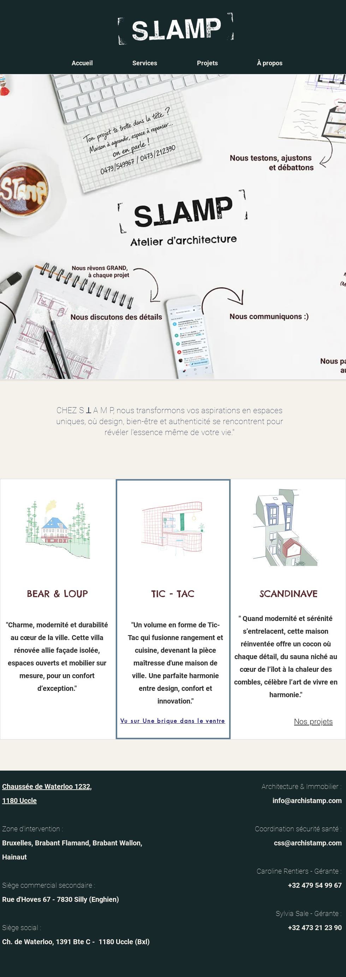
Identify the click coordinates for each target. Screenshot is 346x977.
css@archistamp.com (308, 843)
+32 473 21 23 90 (315, 927)
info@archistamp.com (307, 800)
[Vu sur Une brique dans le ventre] (173, 721)
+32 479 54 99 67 (315, 885)
